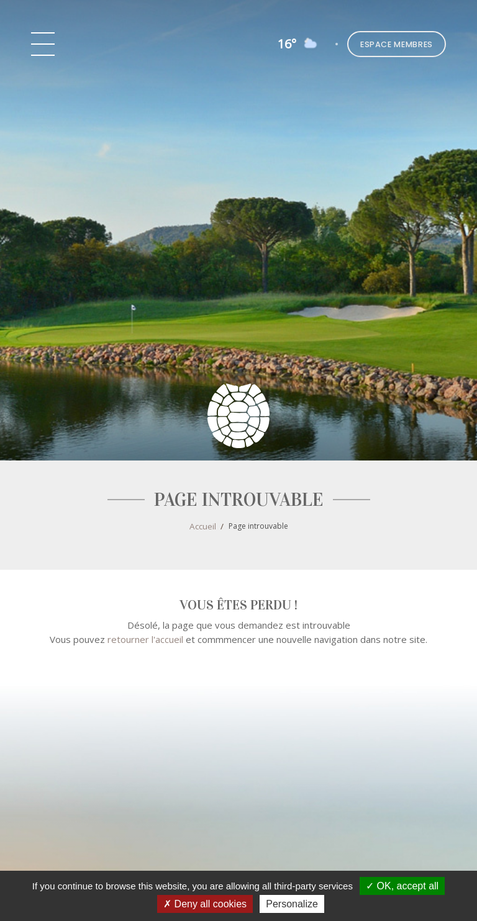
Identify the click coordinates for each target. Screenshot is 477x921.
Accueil (202, 526)
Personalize (292, 904)
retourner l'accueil (145, 639)
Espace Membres (396, 44)
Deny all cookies (205, 904)
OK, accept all (402, 886)
